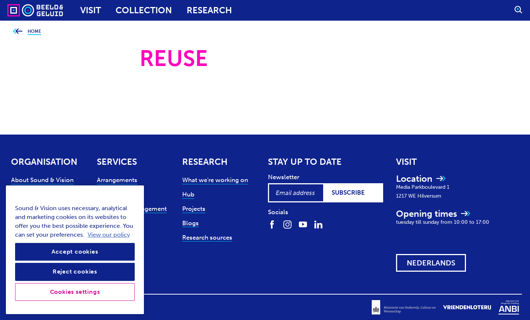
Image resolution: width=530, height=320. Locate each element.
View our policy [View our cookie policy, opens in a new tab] (109, 234)
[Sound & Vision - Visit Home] (21, 10)
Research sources (207, 237)
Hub (188, 194)
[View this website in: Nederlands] (431, 263)
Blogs (190, 223)
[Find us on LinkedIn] (318, 224)
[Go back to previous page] (17, 31)
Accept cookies (75, 251)
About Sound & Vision (42, 180)
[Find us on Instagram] (287, 224)
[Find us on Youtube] (303, 224)
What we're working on (215, 180)
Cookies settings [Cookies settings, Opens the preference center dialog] (75, 291)
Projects (193, 208)
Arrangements (117, 180)
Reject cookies (75, 271)
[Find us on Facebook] (272, 224)
